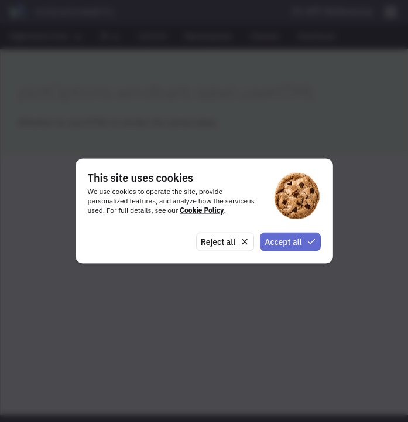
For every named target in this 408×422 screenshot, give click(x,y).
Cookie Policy (202, 209)
